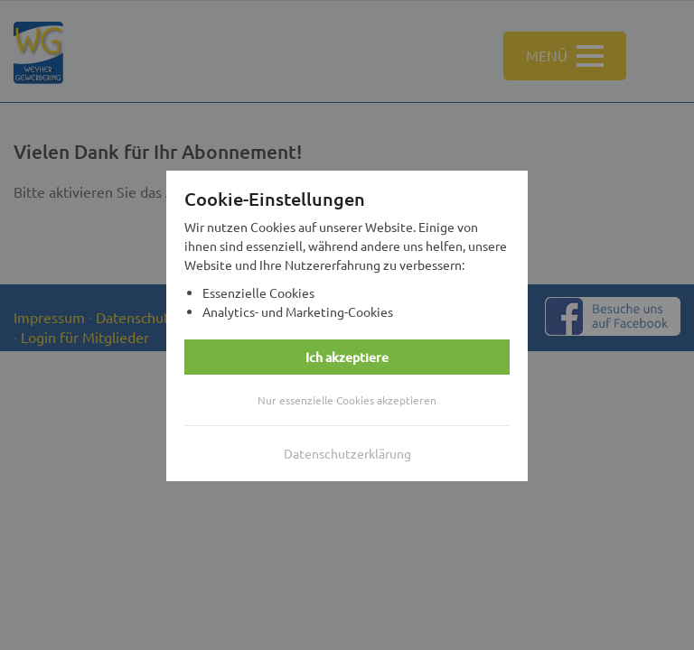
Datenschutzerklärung (347, 453)
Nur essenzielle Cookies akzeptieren (347, 400)
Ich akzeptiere (347, 357)
